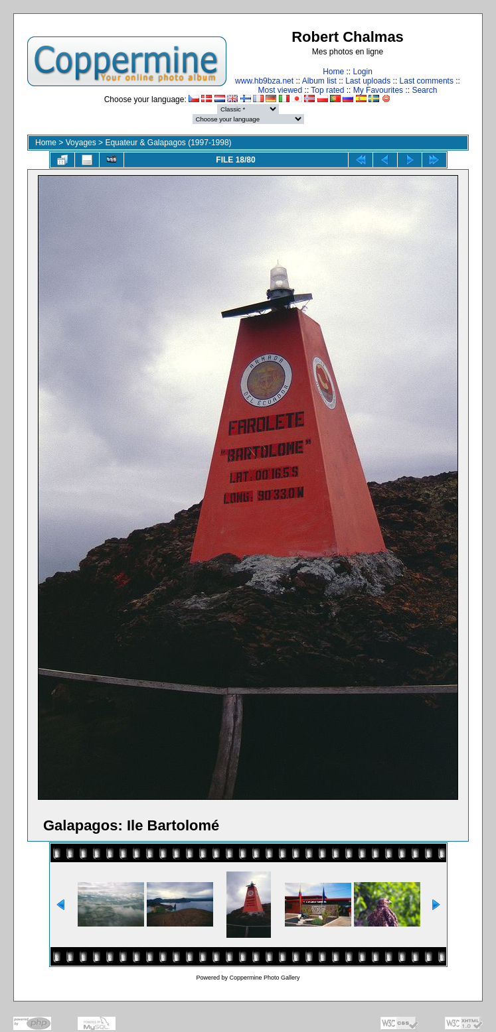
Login (362, 71)
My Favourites (378, 90)
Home (333, 71)
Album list (319, 81)
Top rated (327, 90)
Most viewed (280, 90)
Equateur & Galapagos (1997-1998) (168, 142)
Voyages (81, 142)
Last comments (427, 81)
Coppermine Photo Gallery (264, 977)
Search (424, 90)
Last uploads (367, 81)
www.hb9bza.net (264, 81)
